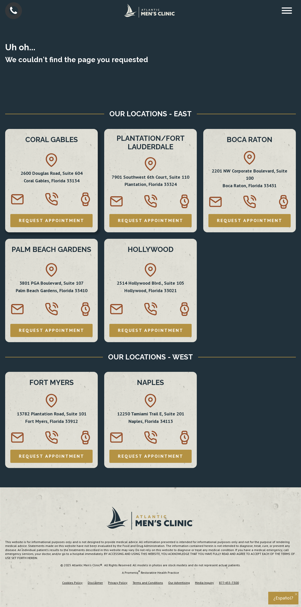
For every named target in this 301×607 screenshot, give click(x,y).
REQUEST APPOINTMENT (51, 220)
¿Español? (283, 598)
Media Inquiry (204, 583)
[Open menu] (287, 10)
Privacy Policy (117, 583)
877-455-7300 (229, 583)
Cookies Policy (72, 583)
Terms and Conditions (148, 583)
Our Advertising (179, 583)
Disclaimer (95, 583)
